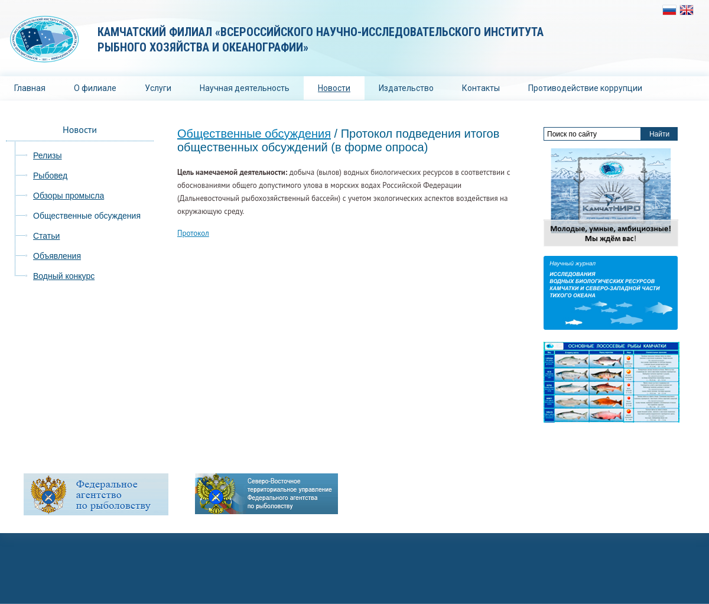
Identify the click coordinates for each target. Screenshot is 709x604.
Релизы (47, 155)
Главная (29, 88)
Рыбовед (50, 175)
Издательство (406, 88)
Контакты (481, 88)
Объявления (57, 256)
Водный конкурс (64, 276)
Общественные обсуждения (87, 215)
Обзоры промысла (68, 195)
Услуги (158, 88)
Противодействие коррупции (585, 88)
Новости (334, 88)
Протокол (193, 233)
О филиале (95, 88)
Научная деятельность (245, 88)
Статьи (46, 236)
